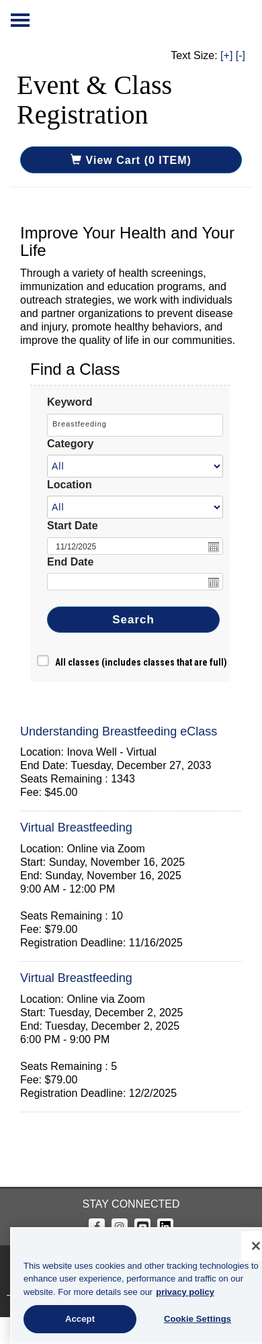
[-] (240, 55)
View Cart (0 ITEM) (131, 160)
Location (69, 484)
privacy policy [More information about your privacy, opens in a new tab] (175, 1292)
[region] (131, 1285)
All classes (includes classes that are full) (141, 662)
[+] (226, 55)
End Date (70, 562)
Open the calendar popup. (213, 546)
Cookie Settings (187, 1319)
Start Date (72, 525)
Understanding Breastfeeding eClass (118, 731)
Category (70, 443)
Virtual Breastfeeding (76, 827)
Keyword (70, 402)
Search (133, 619)
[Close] (246, 1246)
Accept (70, 1319)
